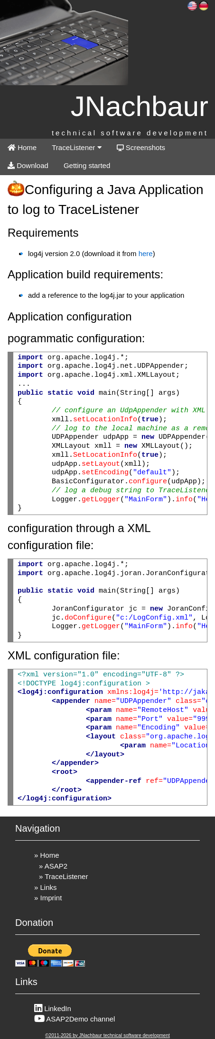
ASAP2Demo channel (74, 1019)
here (146, 253)
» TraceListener (63, 876)
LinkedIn (52, 1008)
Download (28, 165)
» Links (45, 887)
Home (22, 147)
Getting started (87, 165)
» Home (46, 855)
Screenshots (141, 147)
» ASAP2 (53, 866)
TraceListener (76, 147)
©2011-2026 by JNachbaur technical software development (107, 1035)
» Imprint (48, 898)
